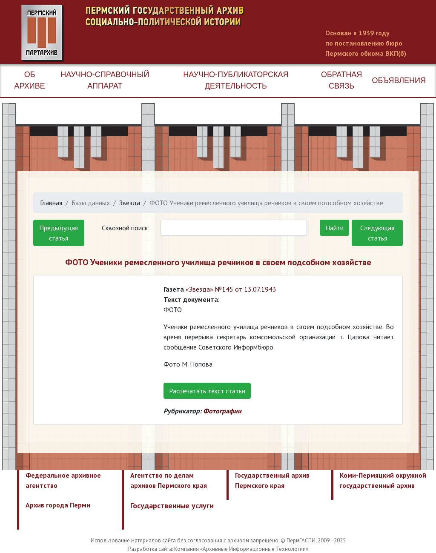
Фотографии (222, 411)
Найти (334, 227)
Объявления (399, 80)
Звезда (129, 202)
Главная (51, 202)
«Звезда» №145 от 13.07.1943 (231, 289)
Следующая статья (377, 232)
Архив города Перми (58, 505)
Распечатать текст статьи (207, 391)
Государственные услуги (172, 505)
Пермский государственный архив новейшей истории (181, 33)
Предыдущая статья (58, 232)
